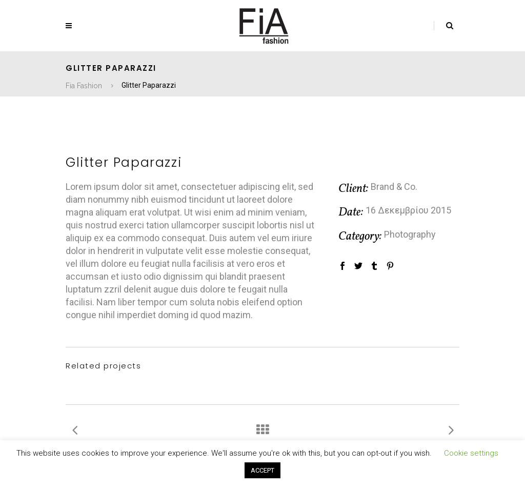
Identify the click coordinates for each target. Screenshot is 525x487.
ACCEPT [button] (262, 470)
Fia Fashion (84, 85)
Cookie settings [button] (471, 453)
